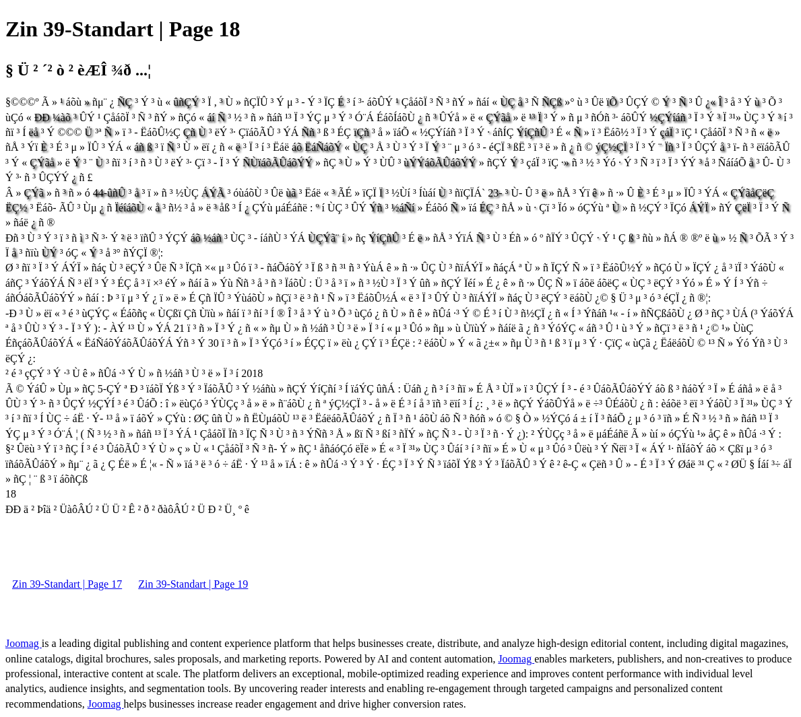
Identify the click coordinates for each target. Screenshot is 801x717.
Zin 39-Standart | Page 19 (193, 584)
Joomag (23, 643)
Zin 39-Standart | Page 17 (67, 584)
